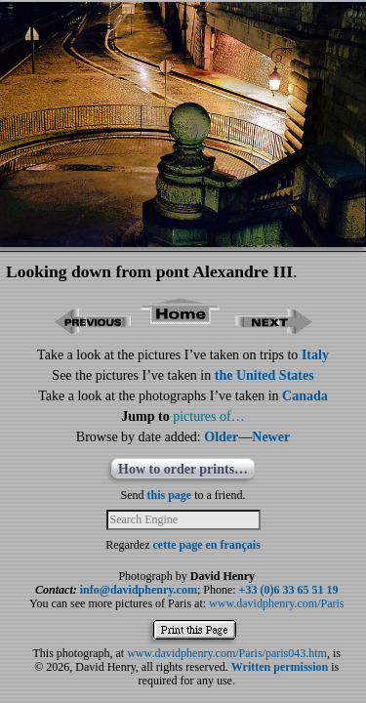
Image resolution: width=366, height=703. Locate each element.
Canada (305, 396)
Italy (315, 355)
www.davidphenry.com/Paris (276, 603)
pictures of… (208, 416)
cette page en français (207, 545)
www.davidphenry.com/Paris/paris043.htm (227, 653)
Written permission (279, 667)
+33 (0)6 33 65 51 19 (289, 590)
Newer (271, 437)
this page (169, 495)
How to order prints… (183, 469)
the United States (264, 375)
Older (221, 437)
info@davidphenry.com (138, 590)
